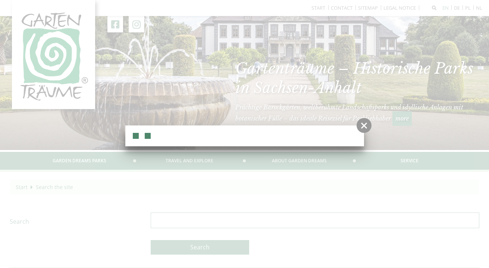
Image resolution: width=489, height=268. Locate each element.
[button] (364, 125)
